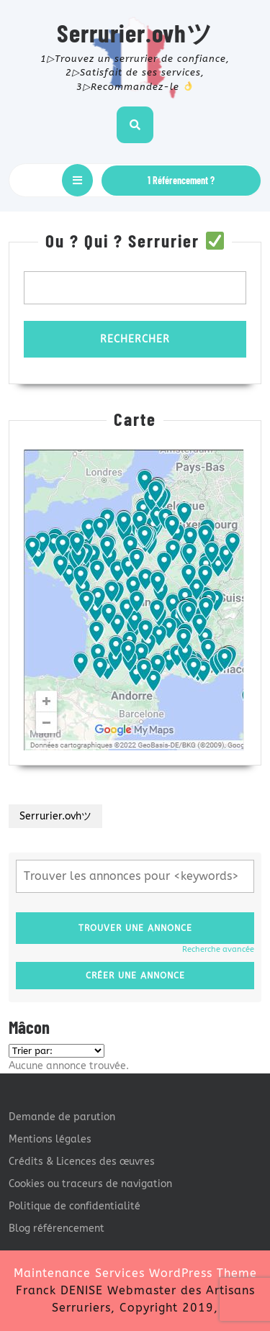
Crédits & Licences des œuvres (82, 1161)
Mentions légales (50, 1139)
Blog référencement (56, 1228)
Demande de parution (62, 1117)
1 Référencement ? (181, 180)
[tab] (77, 180)
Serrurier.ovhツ (135, 32)
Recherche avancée (218, 949)
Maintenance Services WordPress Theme (135, 1273)
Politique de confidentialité (74, 1206)
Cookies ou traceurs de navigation (90, 1184)
